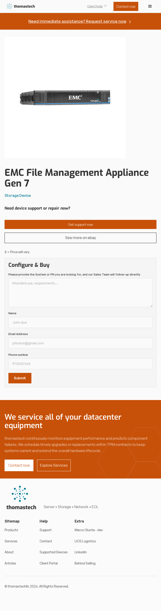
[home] (20, 6)
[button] (150, 6)
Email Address (18, 334)
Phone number (18, 354)
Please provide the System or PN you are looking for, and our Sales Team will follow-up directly (74, 274)
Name (12, 313)
